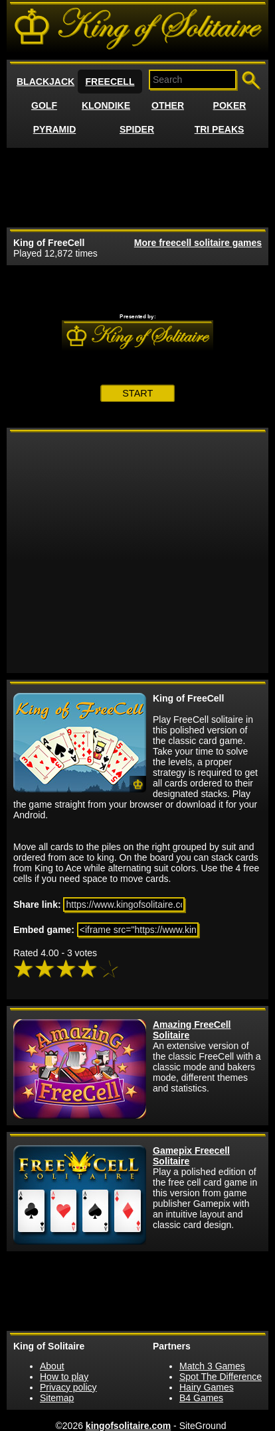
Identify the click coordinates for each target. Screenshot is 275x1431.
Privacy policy (68, 1387)
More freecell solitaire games (198, 242)
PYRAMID (54, 129)
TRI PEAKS (219, 129)
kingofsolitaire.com (128, 1425)
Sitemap (57, 1398)
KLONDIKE (106, 105)
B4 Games (201, 1398)
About (52, 1366)
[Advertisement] (137, 188)
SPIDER (137, 129)
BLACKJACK (45, 81)
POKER (229, 105)
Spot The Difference (220, 1376)
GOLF (44, 105)
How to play (64, 1376)
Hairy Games (206, 1387)
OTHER (167, 105)
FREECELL (110, 81)
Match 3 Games (212, 1366)
